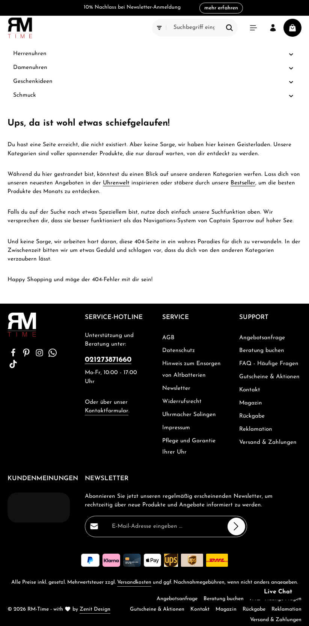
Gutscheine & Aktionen (269, 377)
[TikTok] (13, 367)
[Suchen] (230, 27)
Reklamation (255, 429)
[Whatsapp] (52, 355)
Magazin (250, 403)
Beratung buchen (261, 350)
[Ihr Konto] (273, 28)
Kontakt (249, 390)
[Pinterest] (27, 355)
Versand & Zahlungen (268, 442)
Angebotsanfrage (262, 338)
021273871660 (108, 360)
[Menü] (253, 28)
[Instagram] (40, 355)
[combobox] (194, 27)
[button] (291, 54)
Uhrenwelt (116, 183)
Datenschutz (178, 350)
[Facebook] (14, 355)
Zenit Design (95, 609)
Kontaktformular (106, 411)
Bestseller (243, 183)
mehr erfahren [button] (221, 8)
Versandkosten (134, 582)
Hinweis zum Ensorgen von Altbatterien (191, 369)
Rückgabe (252, 416)
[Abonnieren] (236, 526)
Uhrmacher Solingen (189, 415)
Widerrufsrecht (182, 401)
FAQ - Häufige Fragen (268, 364)
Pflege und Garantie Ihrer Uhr (189, 446)
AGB (168, 338)
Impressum (176, 428)
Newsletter (176, 388)
